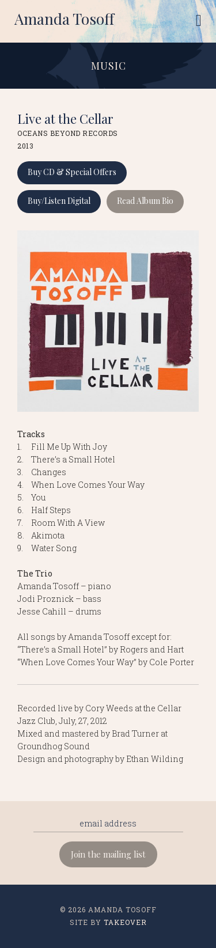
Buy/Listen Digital (59, 200)
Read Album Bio (145, 200)
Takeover (125, 922)
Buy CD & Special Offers (72, 171)
